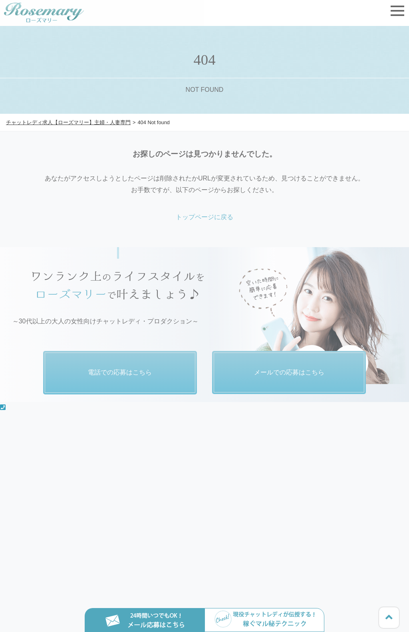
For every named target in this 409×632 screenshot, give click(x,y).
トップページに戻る (204, 217)
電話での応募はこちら (120, 372)
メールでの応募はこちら (289, 372)
